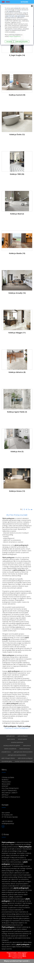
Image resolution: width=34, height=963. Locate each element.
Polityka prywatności (10, 788)
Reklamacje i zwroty (9, 793)
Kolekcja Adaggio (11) (17, 333)
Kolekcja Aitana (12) (17, 491)
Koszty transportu (9, 791)
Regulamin (6, 784)
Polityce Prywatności (15, 36)
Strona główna (8, 777)
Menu (8, 2)
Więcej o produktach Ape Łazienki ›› (17, 961)
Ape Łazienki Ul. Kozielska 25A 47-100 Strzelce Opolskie (10, 815)
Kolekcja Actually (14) (17, 293)
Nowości (5, 780)
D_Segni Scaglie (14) (17, 55)
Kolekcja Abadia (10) (17, 253)
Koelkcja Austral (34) (17, 95)
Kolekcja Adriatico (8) (17, 372)
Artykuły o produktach (11, 797)
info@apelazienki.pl (8, 823)
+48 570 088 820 (7, 821)
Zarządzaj (9, 41)
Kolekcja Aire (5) (17, 451)
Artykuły (5, 795)
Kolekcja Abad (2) (17, 214)
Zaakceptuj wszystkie (21, 41)
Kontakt (5, 786)
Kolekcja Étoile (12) (17, 134)
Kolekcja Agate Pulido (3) (17, 412)
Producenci (6, 782)
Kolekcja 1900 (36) (17, 174)
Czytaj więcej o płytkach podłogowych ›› (17, 728)
